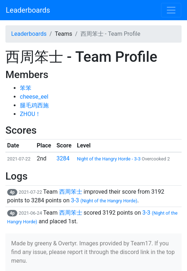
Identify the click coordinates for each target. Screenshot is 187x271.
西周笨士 (70, 191)
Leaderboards (28, 10)
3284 (63, 158)
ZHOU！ (30, 114)
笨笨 (25, 88)
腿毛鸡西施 (34, 105)
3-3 (104, 200)
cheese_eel (34, 96)
